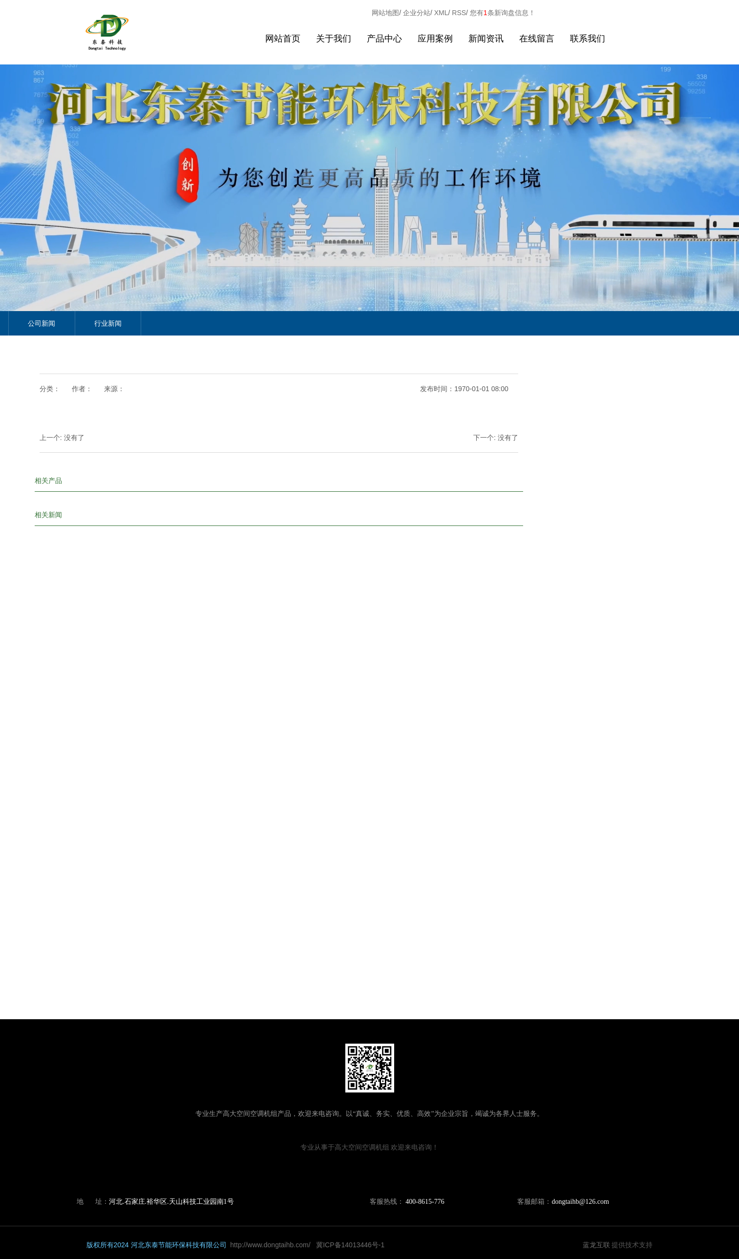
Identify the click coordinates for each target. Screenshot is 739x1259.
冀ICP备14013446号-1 (350, 1245)
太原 (418, 1171)
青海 (365, 1171)
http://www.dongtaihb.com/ (270, 1245)
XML (441, 13)
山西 (334, 1171)
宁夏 (380, 1171)
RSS (459, 13)
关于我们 (333, 38)
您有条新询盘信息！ (502, 13)
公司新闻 (41, 323)
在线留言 (536, 38)
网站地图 (385, 13)
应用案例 (435, 38)
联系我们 (587, 38)
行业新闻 (108, 323)
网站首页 (282, 38)
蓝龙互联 (596, 1245)
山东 (350, 1171)
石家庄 (399, 1171)
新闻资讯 (486, 38)
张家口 (437, 1171)
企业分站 (416, 13)
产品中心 (384, 38)
